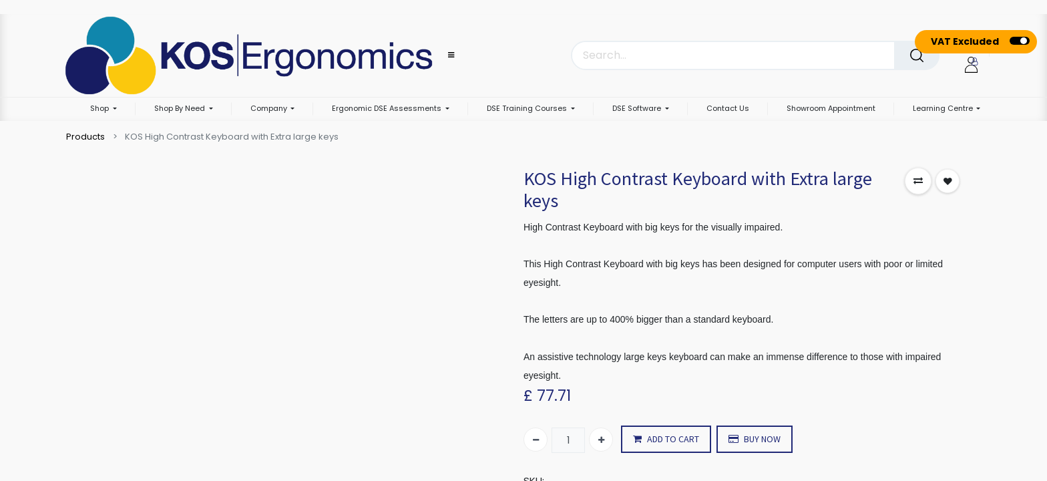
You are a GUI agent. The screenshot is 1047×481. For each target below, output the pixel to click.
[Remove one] (536, 440)
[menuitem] (727, 109)
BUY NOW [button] (754, 439)
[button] (918, 181)
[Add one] (601, 440)
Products (85, 136)
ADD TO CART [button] (666, 439)
